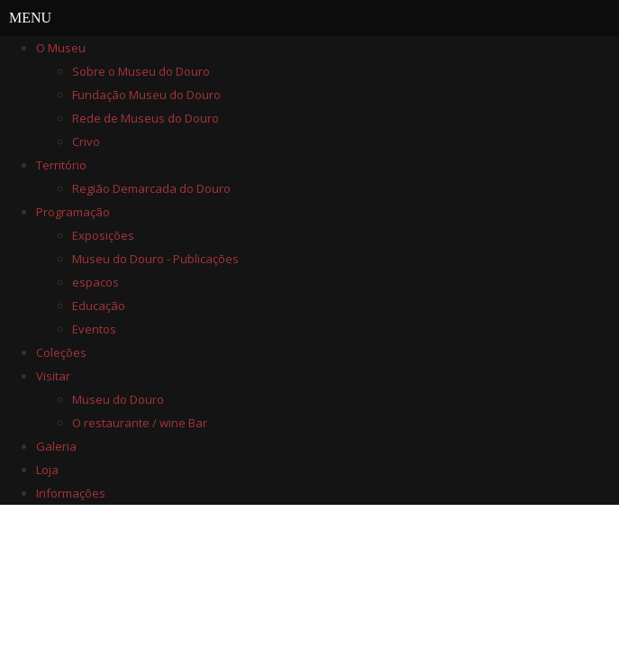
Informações (70, 493)
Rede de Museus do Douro (145, 118)
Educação (98, 305)
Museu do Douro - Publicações (155, 259)
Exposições (103, 235)
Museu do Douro (118, 399)
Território (61, 165)
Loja (47, 470)
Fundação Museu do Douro (146, 95)
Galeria (56, 446)
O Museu (61, 48)
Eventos (94, 329)
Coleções (61, 352)
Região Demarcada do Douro (151, 188)
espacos (95, 282)
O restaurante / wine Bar (139, 423)
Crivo (86, 141)
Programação (73, 212)
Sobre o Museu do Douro (141, 71)
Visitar (53, 376)
